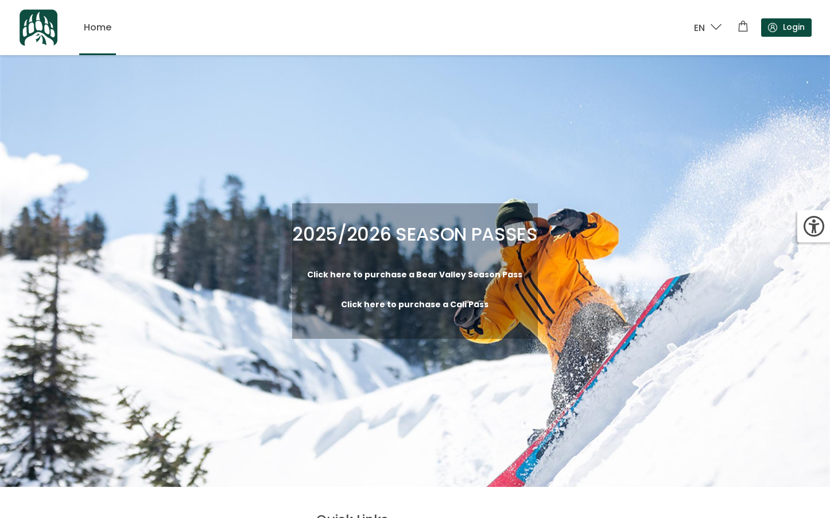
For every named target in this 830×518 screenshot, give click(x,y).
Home (97, 27)
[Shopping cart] (743, 27)
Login (786, 27)
